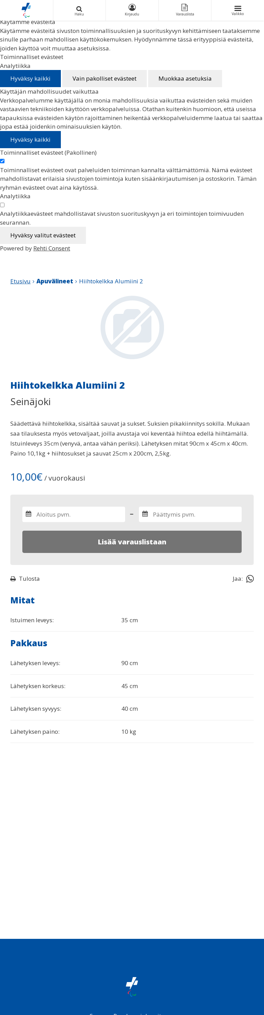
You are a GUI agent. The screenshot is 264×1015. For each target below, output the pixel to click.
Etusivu (20, 281)
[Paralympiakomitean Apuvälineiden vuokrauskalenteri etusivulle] (26, 10)
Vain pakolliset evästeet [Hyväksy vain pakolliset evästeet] (104, 78)
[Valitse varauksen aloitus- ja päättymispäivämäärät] (73, 514)
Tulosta (25, 578)
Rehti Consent (51, 248)
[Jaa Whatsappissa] (250, 578)
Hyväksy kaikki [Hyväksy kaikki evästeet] (30, 78)
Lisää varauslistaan (132, 541)
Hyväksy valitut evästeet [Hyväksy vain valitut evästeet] (43, 235)
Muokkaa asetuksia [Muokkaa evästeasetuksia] (185, 78)
